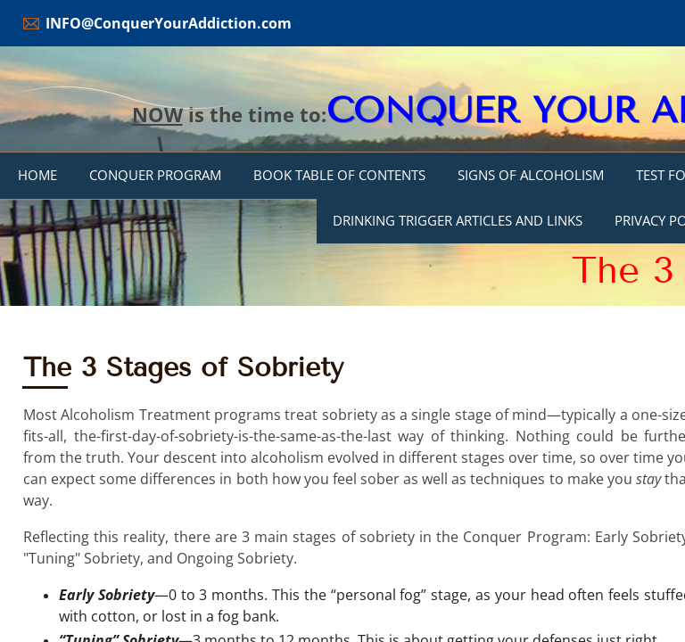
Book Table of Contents (339, 175)
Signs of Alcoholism (531, 175)
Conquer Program (155, 175)
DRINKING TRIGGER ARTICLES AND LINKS (457, 220)
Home (37, 175)
